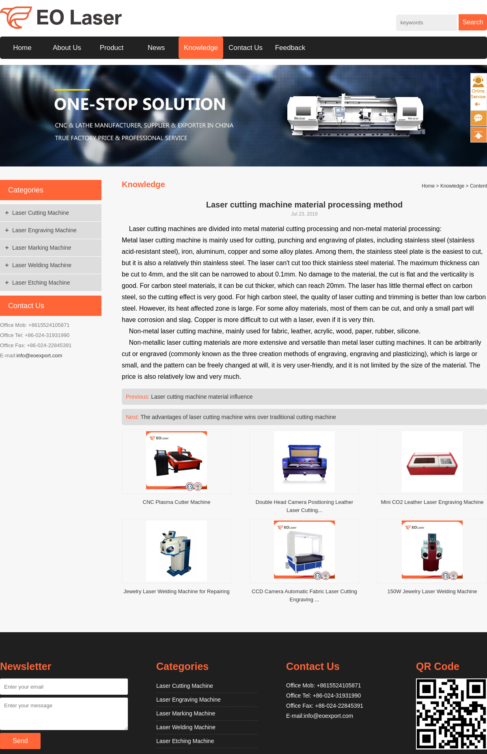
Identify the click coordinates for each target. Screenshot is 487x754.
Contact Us (245, 48)
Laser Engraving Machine (44, 230)
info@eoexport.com (39, 355)
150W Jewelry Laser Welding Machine (432, 591)
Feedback (290, 48)
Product (112, 48)
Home (22, 48)
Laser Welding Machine (41, 265)
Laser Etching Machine (41, 282)
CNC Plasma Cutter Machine (177, 502)
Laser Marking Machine (41, 247)
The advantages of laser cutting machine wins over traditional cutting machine (238, 417)
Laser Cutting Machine (40, 213)
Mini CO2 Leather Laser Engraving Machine (432, 502)
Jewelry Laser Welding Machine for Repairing (176, 591)
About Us (67, 48)
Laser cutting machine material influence (202, 396)
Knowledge (201, 48)
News (156, 48)
